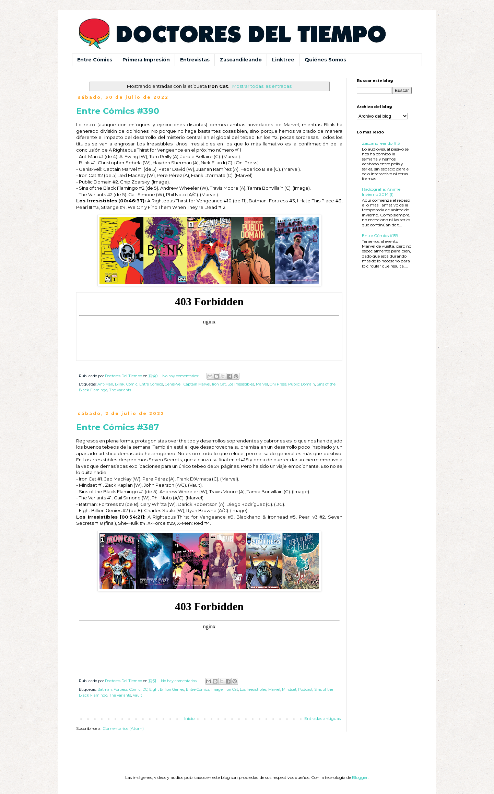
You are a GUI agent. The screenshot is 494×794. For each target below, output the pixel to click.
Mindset (289, 689)
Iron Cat (219, 384)
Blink (120, 384)
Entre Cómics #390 (117, 111)
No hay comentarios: (181, 376)
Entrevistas (195, 60)
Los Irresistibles (240, 384)
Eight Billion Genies (166, 689)
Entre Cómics (94, 60)
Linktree (283, 60)
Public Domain (301, 384)
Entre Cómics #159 (380, 235)
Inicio (189, 718)
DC (145, 689)
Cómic (132, 384)
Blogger (360, 777)
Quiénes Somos (325, 60)
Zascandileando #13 (381, 143)
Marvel (262, 384)
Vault (137, 695)
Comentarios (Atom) (123, 728)
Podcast (305, 689)
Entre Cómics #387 (117, 427)
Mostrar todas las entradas (262, 86)
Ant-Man (105, 384)
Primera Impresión (146, 60)
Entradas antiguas (322, 718)
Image (217, 689)
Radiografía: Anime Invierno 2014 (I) (381, 192)
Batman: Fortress (112, 689)
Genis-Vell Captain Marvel (187, 384)
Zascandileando (241, 60)
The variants (120, 390)
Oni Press (278, 384)
